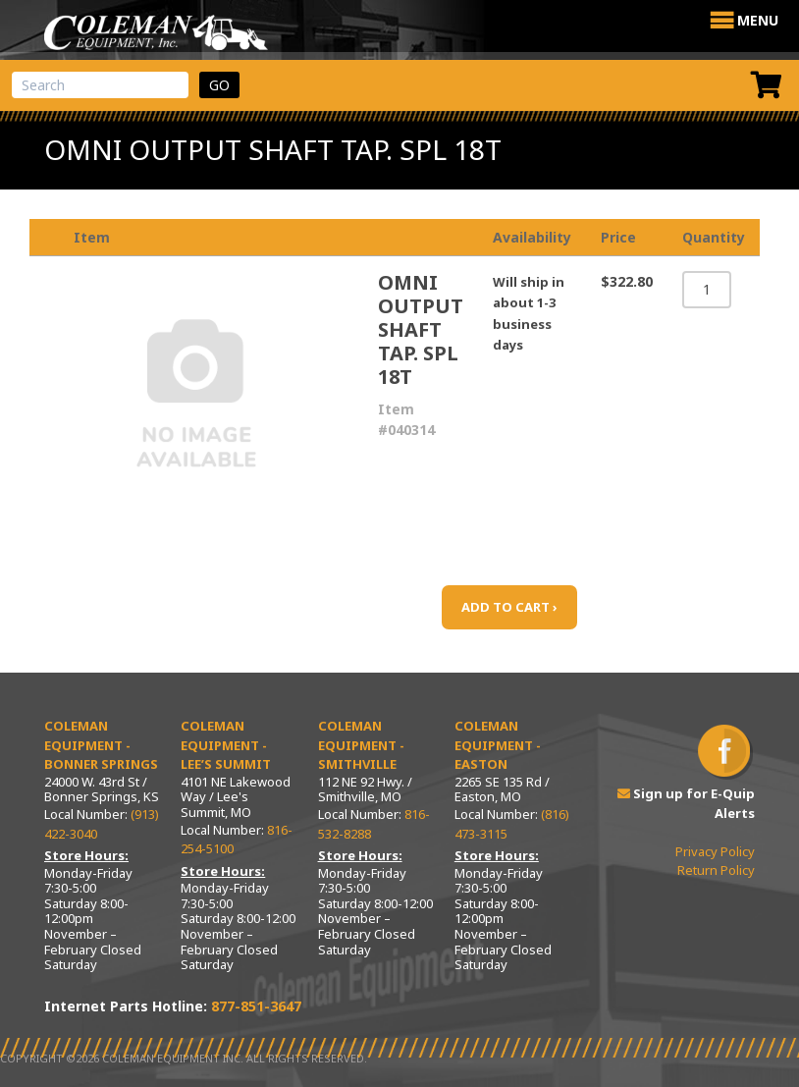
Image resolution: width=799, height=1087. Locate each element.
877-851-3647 (256, 1006)
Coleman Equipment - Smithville (361, 745)
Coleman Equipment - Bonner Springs (101, 745)
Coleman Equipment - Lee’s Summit (226, 745)
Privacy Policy (715, 851)
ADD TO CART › (509, 607)
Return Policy (716, 870)
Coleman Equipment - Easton (497, 745)
